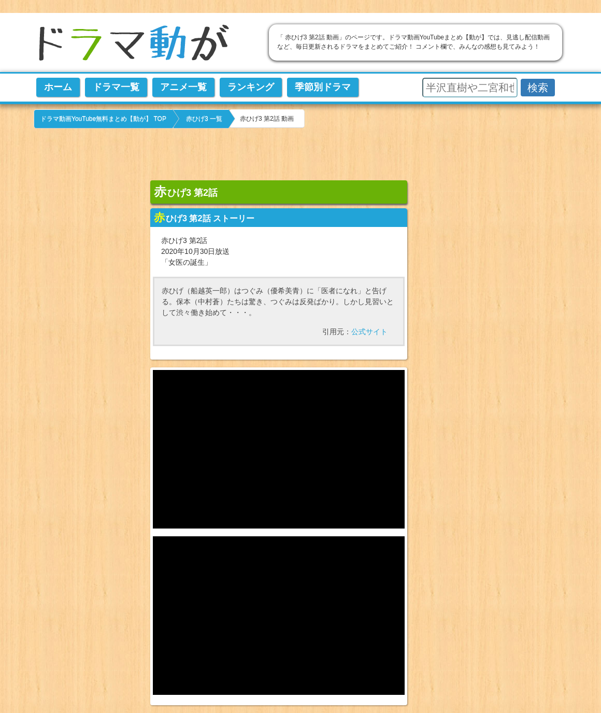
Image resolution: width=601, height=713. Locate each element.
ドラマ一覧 (116, 87)
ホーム (58, 87)
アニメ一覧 (183, 87)
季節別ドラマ (323, 87)
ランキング (250, 87)
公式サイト (369, 331)
